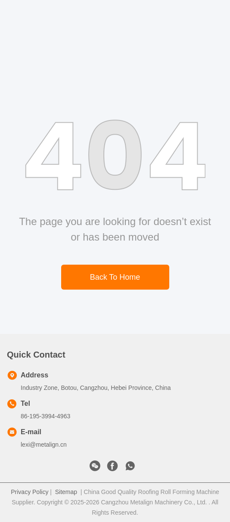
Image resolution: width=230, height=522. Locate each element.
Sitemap (66, 491)
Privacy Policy (29, 491)
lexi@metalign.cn (44, 444)
